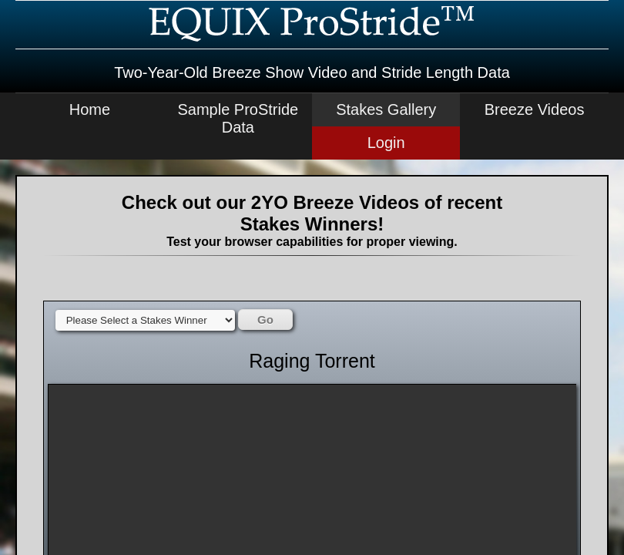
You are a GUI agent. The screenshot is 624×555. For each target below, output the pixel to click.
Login (386, 142)
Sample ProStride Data (237, 118)
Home (89, 109)
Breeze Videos (535, 109)
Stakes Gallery (386, 109)
